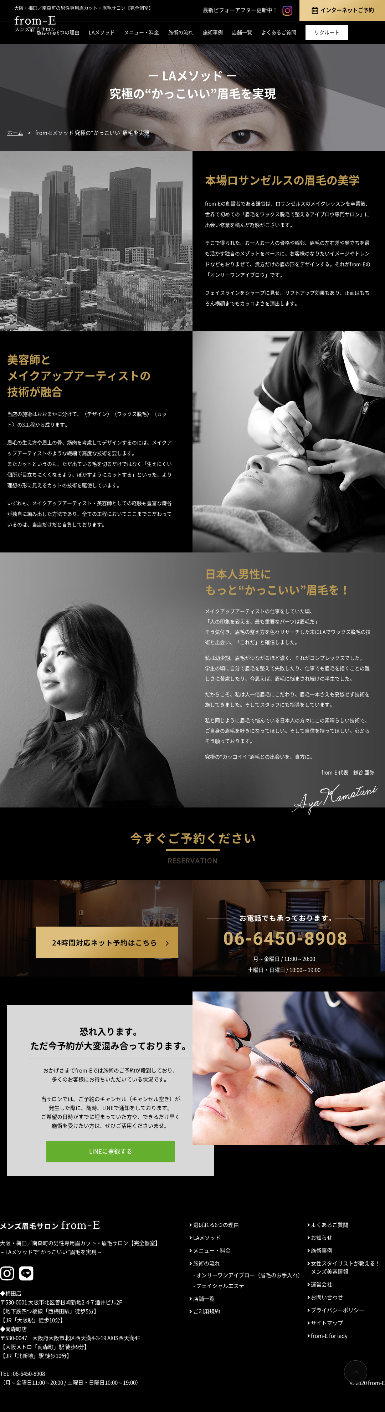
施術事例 (213, 32)
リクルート (326, 32)
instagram (287, 11)
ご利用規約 (206, 1311)
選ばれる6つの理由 (58, 32)
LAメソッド (102, 32)
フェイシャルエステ (220, 1286)
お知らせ (321, 1237)
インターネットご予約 (342, 10)
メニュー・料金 (141, 32)
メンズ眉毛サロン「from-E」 (35, 24)
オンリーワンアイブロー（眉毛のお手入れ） (249, 1275)
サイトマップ (327, 1323)
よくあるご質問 (278, 32)
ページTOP (355, 1371)
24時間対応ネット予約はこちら (107, 942)
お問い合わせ (327, 1297)
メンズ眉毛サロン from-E (49, 1225)
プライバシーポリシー (337, 1310)
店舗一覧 (242, 32)
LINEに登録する (110, 1151)
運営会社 (321, 1284)
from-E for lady (329, 1336)
